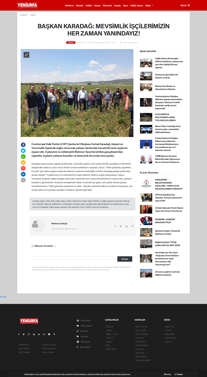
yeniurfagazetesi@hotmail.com (64, 228)
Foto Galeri (84, 320)
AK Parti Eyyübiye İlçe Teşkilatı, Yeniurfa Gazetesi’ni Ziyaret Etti (168, 197)
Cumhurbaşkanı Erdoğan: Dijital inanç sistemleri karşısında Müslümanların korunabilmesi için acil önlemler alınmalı (167, 144)
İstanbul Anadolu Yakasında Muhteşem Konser (167, 232)
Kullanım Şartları (49, 344)
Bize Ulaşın (83, 346)
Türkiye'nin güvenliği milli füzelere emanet (166, 76)
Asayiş (117, 5)
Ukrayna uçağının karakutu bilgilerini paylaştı (167, 273)
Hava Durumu (141, 326)
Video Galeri (84, 325)
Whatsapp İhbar (49, 348)
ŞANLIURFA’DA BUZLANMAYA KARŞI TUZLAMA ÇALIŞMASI (165, 117)
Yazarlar (82, 330)
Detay (167, 374)
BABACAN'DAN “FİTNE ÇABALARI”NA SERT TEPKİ (167, 244)
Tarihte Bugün (141, 345)
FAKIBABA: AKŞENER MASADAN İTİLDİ (165, 221)
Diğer (148, 5)
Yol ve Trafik (140, 330)
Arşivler (82, 336)
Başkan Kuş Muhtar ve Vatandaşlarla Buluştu (165, 87)
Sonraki (3, 296)
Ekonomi (107, 5)
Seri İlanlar (139, 352)
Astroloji (168, 341)
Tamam (178, 374)
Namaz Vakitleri (141, 333)
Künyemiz (83, 341)
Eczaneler (139, 337)
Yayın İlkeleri (24, 348)
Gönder (124, 259)
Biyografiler (170, 333)
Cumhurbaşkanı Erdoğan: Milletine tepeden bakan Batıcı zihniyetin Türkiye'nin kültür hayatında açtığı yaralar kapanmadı (169, 102)
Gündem (69, 5)
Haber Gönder (48, 352)
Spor (125, 5)
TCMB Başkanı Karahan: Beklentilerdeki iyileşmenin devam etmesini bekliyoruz (167, 158)
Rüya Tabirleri (170, 337)
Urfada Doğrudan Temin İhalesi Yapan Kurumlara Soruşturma (169, 209)
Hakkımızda (24, 344)
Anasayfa (23, 14)
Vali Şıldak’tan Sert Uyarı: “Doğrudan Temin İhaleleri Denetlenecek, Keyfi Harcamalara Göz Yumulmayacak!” (167, 258)
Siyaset (79, 5)
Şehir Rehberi (141, 356)
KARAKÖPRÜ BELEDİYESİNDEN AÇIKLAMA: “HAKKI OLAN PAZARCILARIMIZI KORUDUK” (169, 184)
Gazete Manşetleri (143, 360)
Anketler (168, 330)
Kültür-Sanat (136, 5)
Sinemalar (139, 348)
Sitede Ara (169, 326)
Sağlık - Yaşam (93, 5)
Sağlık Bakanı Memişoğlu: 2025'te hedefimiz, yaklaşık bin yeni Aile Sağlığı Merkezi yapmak (169, 63)
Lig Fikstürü (140, 341)
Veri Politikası (24, 352)
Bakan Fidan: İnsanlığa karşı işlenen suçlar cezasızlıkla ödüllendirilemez (168, 129)
